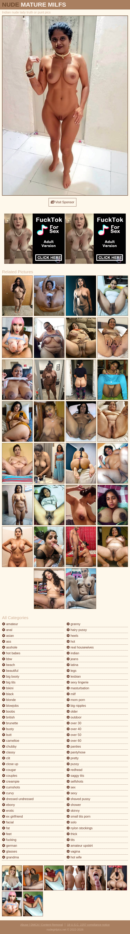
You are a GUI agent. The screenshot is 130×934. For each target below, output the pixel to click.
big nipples (76, 705)
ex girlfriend (12, 816)
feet (6, 834)
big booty (10, 676)
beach (8, 665)
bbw (7, 659)
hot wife (74, 857)
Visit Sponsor (62, 202)
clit (6, 758)
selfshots (75, 781)
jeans (72, 659)
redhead (74, 770)
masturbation (78, 688)
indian (73, 653)
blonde (9, 700)
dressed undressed (18, 799)
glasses (9, 851)
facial (8, 822)
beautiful (10, 670)
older (72, 711)
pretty (73, 758)
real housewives (80, 647)
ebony (8, 805)
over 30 (74, 723)
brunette (10, 723)
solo (72, 822)
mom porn (76, 700)
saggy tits (75, 775)
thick (72, 834)
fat (6, 828)
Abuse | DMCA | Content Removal (41, 924)
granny (73, 624)
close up (10, 764)
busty (8, 729)
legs (72, 670)
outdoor (74, 717)
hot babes (11, 653)
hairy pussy (77, 630)
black (8, 694)
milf (71, 694)
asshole (9, 647)
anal (7, 630)
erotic (8, 810)
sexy (72, 793)
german (9, 845)
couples (9, 775)
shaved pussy (78, 799)
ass (6, 641)
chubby (9, 746)
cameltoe (10, 740)
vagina (73, 851)
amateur (10, 624)
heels (72, 635)
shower (74, 805)
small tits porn (78, 816)
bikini (8, 688)
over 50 (74, 735)
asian (8, 635)
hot (71, 641)
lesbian (74, 676)
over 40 (74, 729)
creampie (10, 781)
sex (71, 787)
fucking (9, 840)
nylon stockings (80, 828)
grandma (10, 857)
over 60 (74, 740)
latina (72, 665)
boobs (8, 711)
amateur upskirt (80, 845)
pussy (73, 764)
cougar (9, 770)
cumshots (11, 787)
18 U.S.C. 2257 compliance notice (88, 924)
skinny (73, 810)
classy (8, 752)
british (8, 717)
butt (6, 735)
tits (71, 840)
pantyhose (76, 752)
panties (74, 746)
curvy (8, 793)
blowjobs (10, 705)
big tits (9, 682)
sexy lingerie (77, 682)
